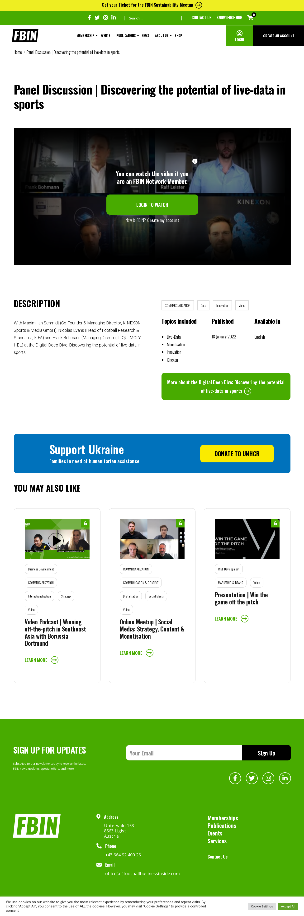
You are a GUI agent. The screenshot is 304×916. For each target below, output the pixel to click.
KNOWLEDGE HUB (229, 17)
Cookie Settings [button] (262, 906)
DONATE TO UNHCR (237, 453)
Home (18, 52)
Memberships (223, 817)
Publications (126, 35)
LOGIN (239, 39)
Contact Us (202, 17)
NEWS (145, 35)
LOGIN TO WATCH (152, 204)
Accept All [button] (288, 906)
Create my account (163, 220)
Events (105, 35)
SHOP (178, 35)
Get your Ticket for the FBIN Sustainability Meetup (152, 5)
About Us (162, 35)
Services (217, 840)
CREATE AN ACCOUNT (278, 35)
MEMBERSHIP (85, 35)
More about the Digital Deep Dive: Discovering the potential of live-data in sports (226, 387)
